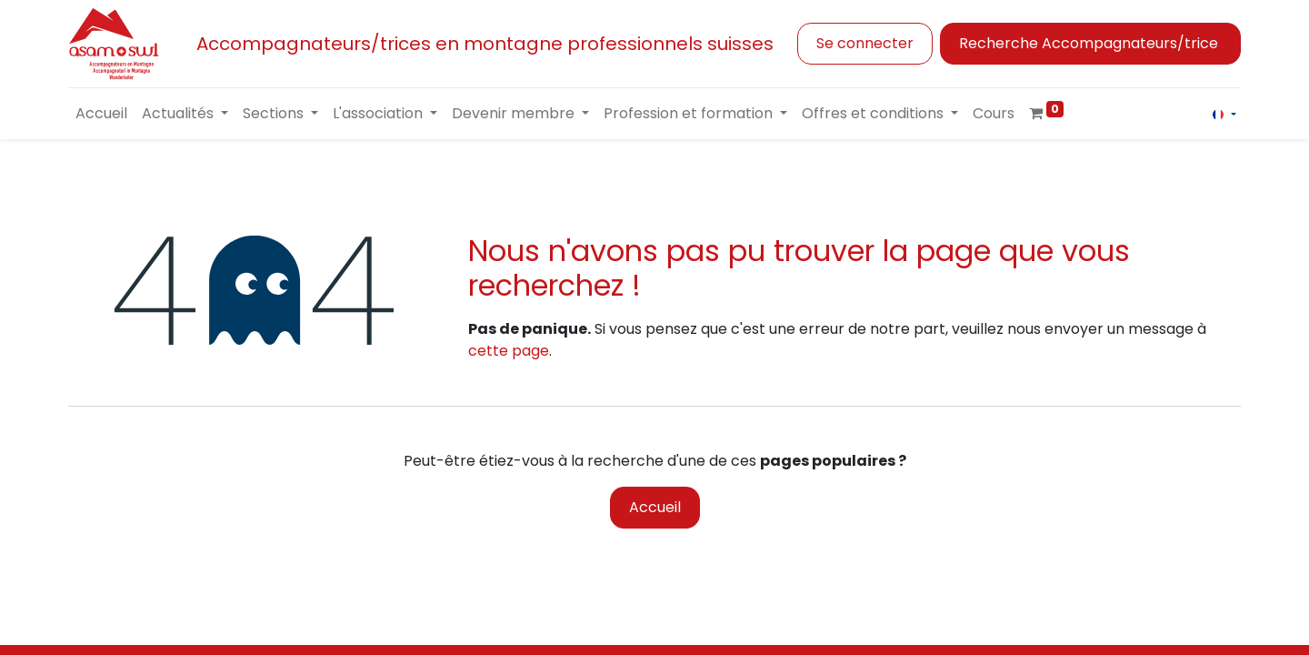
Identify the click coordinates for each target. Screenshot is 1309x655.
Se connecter (865, 43)
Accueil (655, 507)
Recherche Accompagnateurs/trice (1090, 43)
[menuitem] (101, 114)
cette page (508, 350)
